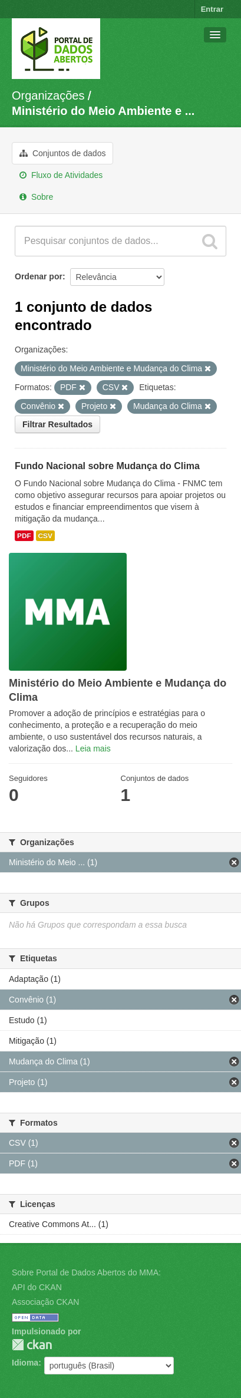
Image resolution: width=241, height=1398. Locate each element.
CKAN (32, 1344)
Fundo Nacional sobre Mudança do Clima (107, 466)
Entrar (212, 9)
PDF (24, 536)
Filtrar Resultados (57, 424)
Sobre (36, 197)
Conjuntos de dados (62, 153)
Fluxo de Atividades (61, 175)
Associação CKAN (45, 1302)
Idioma (25, 1362)
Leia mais (93, 748)
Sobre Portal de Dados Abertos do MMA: (86, 1272)
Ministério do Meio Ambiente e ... (103, 110)
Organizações (48, 95)
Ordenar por (38, 276)
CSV (45, 536)
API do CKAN (37, 1287)
